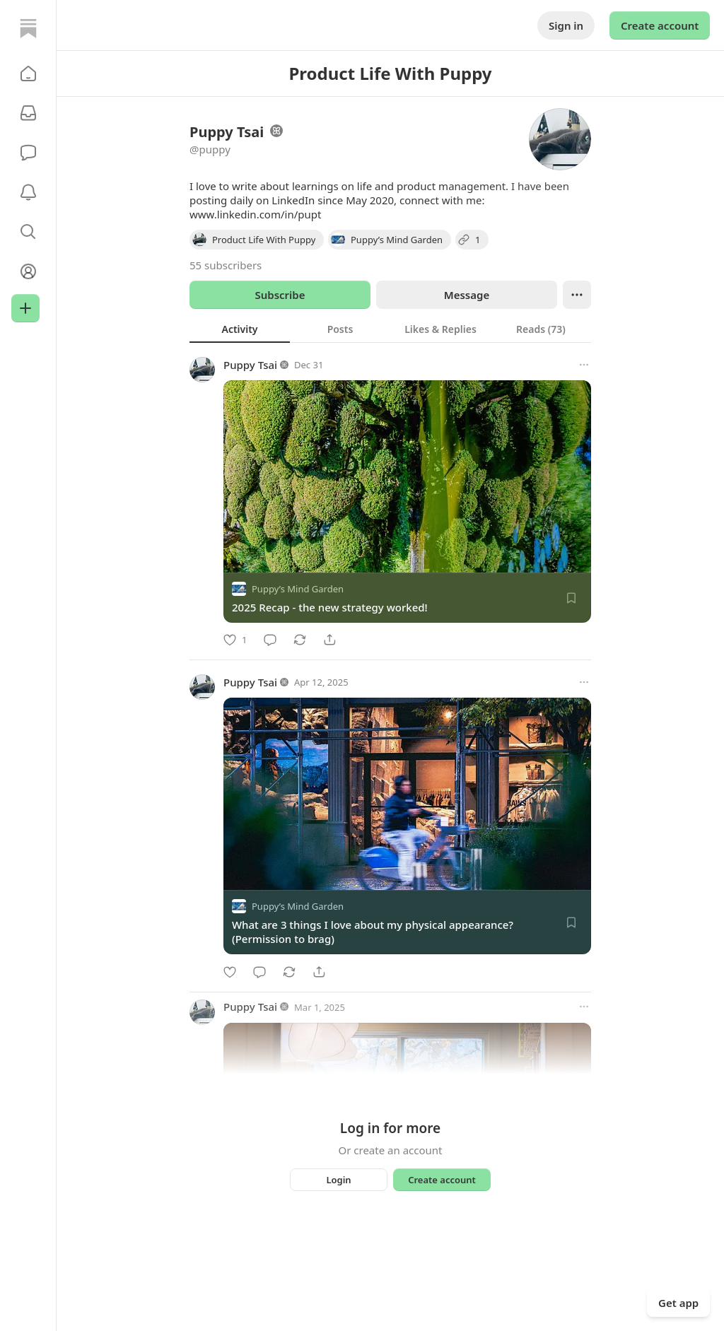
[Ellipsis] (577, 295)
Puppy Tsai (250, 365)
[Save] (571, 598)
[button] (28, 73)
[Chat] (28, 153)
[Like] (235, 639)
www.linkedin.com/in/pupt (255, 214)
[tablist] (390, 329)
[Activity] (28, 192)
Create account (660, 25)
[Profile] (28, 271)
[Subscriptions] (28, 113)
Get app (678, 1303)
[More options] (584, 364)
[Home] (28, 28)
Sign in (566, 25)
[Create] (25, 308)
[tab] (239, 329)
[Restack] (300, 639)
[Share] (329, 639)
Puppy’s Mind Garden (298, 588)
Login (338, 1179)
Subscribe (280, 295)
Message (466, 295)
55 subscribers (225, 265)
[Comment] (270, 639)
